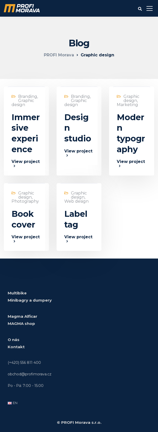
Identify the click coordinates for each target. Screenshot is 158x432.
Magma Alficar (22, 316)
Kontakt (16, 346)
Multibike (17, 293)
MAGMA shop (21, 323)
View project (26, 162)
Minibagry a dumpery (30, 300)
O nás (13, 339)
